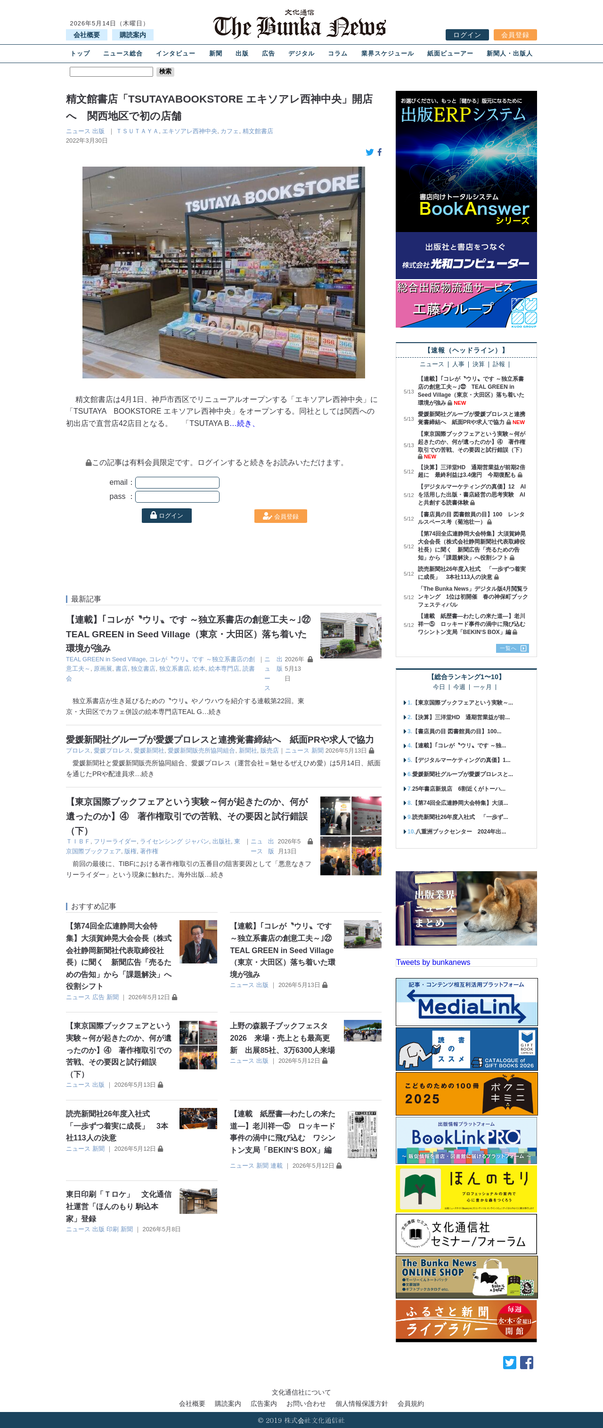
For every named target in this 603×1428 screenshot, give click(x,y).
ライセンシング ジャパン (174, 841)
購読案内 (133, 35)
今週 (459, 687)
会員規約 (411, 1403)
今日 (439, 687)
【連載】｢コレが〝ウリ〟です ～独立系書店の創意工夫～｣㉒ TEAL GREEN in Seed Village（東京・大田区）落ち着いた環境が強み (192, 634)
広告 (268, 53)
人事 (458, 364)
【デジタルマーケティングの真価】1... (461, 760)
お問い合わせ (306, 1403)
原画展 (103, 668)
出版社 (221, 841)
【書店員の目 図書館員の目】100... (456, 731)
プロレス (78, 750)
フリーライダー (115, 841)
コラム (338, 53)
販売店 (270, 750)
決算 (479, 364)
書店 (121, 668)
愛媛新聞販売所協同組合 (201, 750)
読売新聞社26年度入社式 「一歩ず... (460, 817)
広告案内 (264, 1403)
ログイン (467, 35)
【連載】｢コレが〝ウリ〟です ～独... (459, 745)
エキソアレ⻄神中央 (189, 131)
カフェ (229, 131)
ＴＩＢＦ (78, 841)
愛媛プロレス (112, 750)
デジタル (301, 53)
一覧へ (508, 648)
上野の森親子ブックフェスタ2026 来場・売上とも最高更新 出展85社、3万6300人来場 (282, 1038)
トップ (80, 53)
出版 (242, 53)
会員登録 (515, 35)
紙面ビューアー (450, 53)
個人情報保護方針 (361, 1403)
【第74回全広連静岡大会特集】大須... (460, 803)
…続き (212, 711)
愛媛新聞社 (149, 750)
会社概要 (86, 35)
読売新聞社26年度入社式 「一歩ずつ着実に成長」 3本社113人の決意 (117, 1126)
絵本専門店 (224, 668)
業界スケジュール (387, 53)
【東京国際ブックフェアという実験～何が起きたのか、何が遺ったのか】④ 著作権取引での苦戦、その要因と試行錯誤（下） (187, 816)
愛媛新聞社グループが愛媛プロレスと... (462, 774)
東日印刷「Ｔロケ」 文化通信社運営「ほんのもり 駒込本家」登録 (118, 1206)
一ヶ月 (482, 687)
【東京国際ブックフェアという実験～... (462, 702)
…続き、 (244, 423)
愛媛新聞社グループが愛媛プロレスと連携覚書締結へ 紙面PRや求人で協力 (220, 740)
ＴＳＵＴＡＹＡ (137, 131)
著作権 (149, 851)
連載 (276, 1165)
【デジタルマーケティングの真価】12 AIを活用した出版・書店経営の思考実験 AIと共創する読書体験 (472, 494)
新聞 (215, 53)
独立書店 (143, 668)
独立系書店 (174, 668)
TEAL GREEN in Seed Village (106, 659)
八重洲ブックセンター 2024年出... (461, 831)
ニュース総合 (123, 53)
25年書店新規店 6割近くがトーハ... (458, 789)
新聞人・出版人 (510, 53)
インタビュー (176, 53)
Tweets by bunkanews (433, 962)
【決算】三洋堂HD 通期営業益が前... (461, 717)
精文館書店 (258, 131)
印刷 (112, 1229)
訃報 (499, 364)
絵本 (199, 668)
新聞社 (248, 750)
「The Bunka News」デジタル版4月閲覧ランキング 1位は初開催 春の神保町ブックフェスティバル (473, 597)
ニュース (78, 131)
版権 (130, 851)
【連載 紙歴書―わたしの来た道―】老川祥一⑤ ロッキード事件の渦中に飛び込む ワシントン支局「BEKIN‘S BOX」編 (474, 624)
